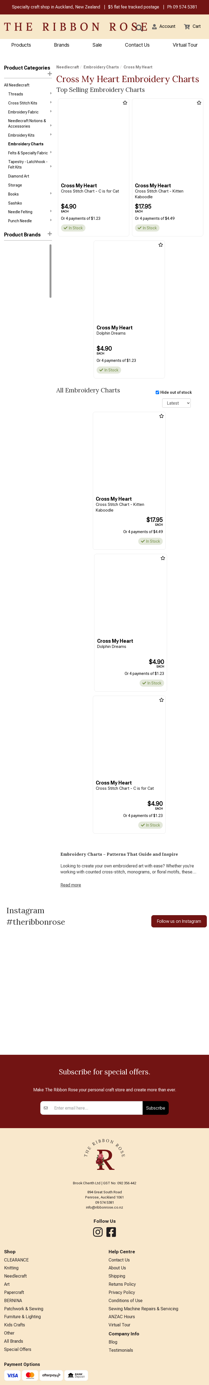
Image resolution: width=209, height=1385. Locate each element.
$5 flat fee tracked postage (133, 7)
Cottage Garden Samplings (27, 321)
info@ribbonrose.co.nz (104, 1207)
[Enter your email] (97, 1108)
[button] (164, 26)
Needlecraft (67, 67)
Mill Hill (10, 248)
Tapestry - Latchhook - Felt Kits (30, 164)
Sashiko (15, 203)
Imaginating (14, 366)
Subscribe (155, 1108)
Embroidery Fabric (30, 111)
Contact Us (137, 45)
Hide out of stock (176, 392)
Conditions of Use (126, 1300)
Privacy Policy (122, 1292)
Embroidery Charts (26, 144)
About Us (117, 1267)
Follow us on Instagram (179, 921)
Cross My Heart (18, 339)
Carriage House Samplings (27, 303)
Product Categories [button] (28, 70)
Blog (113, 1342)
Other (9, 1333)
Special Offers (17, 1349)
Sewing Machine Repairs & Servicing (143, 1308)
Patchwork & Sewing (23, 1308)
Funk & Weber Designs (23, 348)
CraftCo (11, 330)
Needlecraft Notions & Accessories (30, 123)
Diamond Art (18, 176)
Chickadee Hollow (19, 312)
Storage (15, 185)
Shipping (117, 1276)
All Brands (13, 1341)
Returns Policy (122, 1284)
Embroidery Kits (30, 135)
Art (7, 1284)
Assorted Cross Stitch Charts (23, 274)
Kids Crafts (14, 1324)
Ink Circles (13, 375)
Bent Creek (13, 285)
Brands (61, 45)
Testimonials (121, 1350)
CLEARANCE (16, 1260)
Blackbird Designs (19, 294)
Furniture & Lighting (22, 1316)
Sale (97, 45)
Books (30, 193)
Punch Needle (30, 220)
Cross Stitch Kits (30, 102)
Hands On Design (19, 357)
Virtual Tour (185, 45)
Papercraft (14, 1292)
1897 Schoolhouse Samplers (20, 260)
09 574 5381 (185, 7)
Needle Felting (30, 211)
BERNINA (13, 1300)
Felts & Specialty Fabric (30, 152)
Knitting (11, 1267)
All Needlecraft (16, 85)
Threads (30, 93)
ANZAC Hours (122, 1316)
